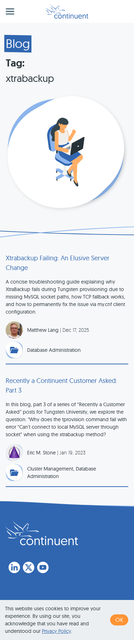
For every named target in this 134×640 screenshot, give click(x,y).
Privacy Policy (56, 631)
